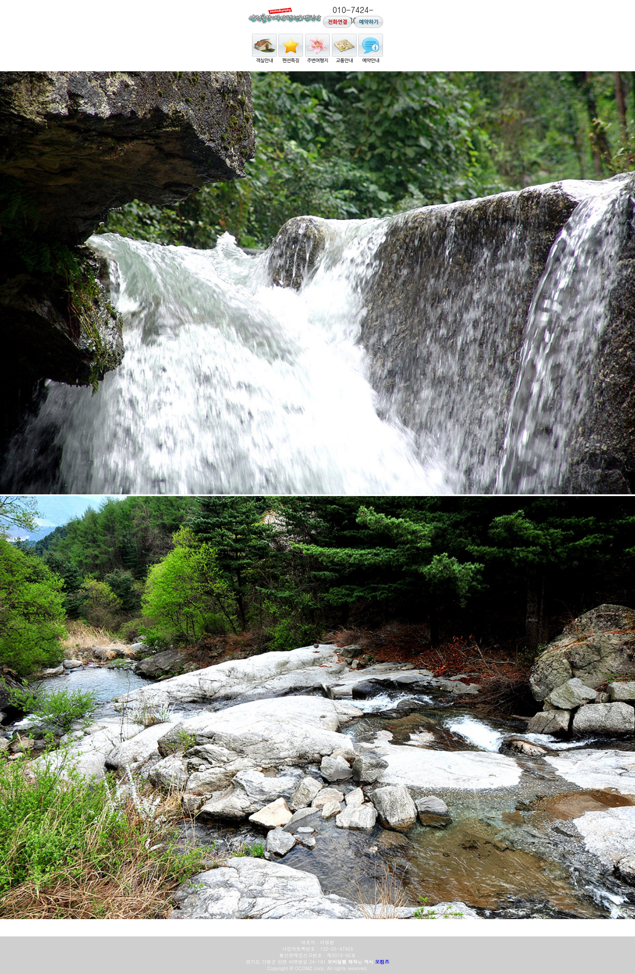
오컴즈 (382, 961)
